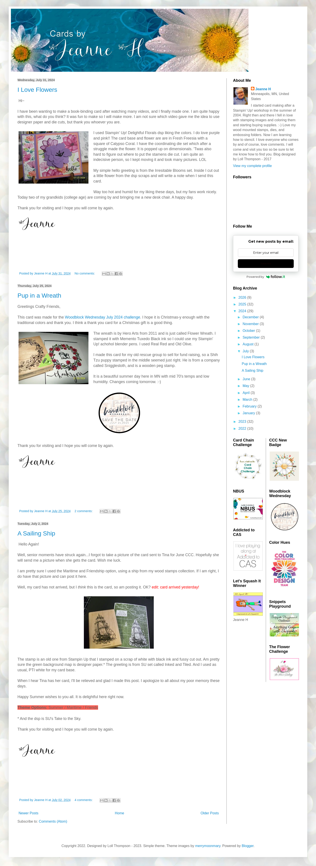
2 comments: (84, 511)
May (246, 386)
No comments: (85, 273)
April (246, 393)
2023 (242, 421)
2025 (242, 304)
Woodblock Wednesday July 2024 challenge (102, 317)
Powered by (266, 276)
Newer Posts (28, 813)
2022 (242, 428)
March (248, 399)
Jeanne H (263, 89)
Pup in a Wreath (39, 295)
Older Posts (209, 813)
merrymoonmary (207, 846)
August (248, 344)
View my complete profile (252, 166)
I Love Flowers (37, 89)
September (252, 337)
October (249, 330)
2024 (242, 311)
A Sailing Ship (36, 533)
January (249, 413)
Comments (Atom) (53, 821)
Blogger (248, 846)
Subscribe (266, 263)
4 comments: (84, 800)
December (251, 317)
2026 (242, 297)
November (251, 324)
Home (119, 813)
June (247, 379)
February (250, 406)
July (246, 351)
